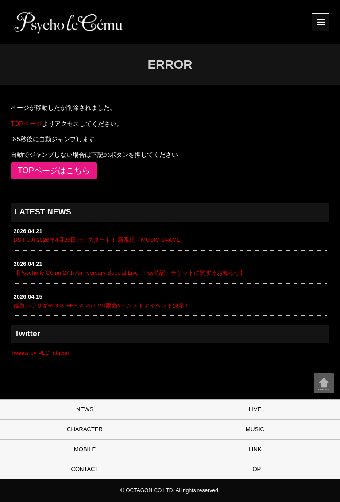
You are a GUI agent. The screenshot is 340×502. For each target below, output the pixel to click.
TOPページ (26, 123)
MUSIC (255, 429)
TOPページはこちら (54, 170)
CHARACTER (85, 429)
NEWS (84, 409)
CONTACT (85, 469)
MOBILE (85, 449)
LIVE (255, 409)
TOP (255, 469)
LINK (255, 449)
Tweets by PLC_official (40, 353)
